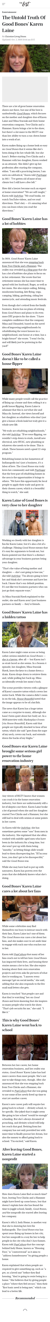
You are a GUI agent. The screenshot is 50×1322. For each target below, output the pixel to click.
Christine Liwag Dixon (15, 36)
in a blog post (30, 269)
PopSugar (40, 470)
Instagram (45, 70)
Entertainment (9, 12)
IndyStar (18, 195)
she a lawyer (9, 659)
